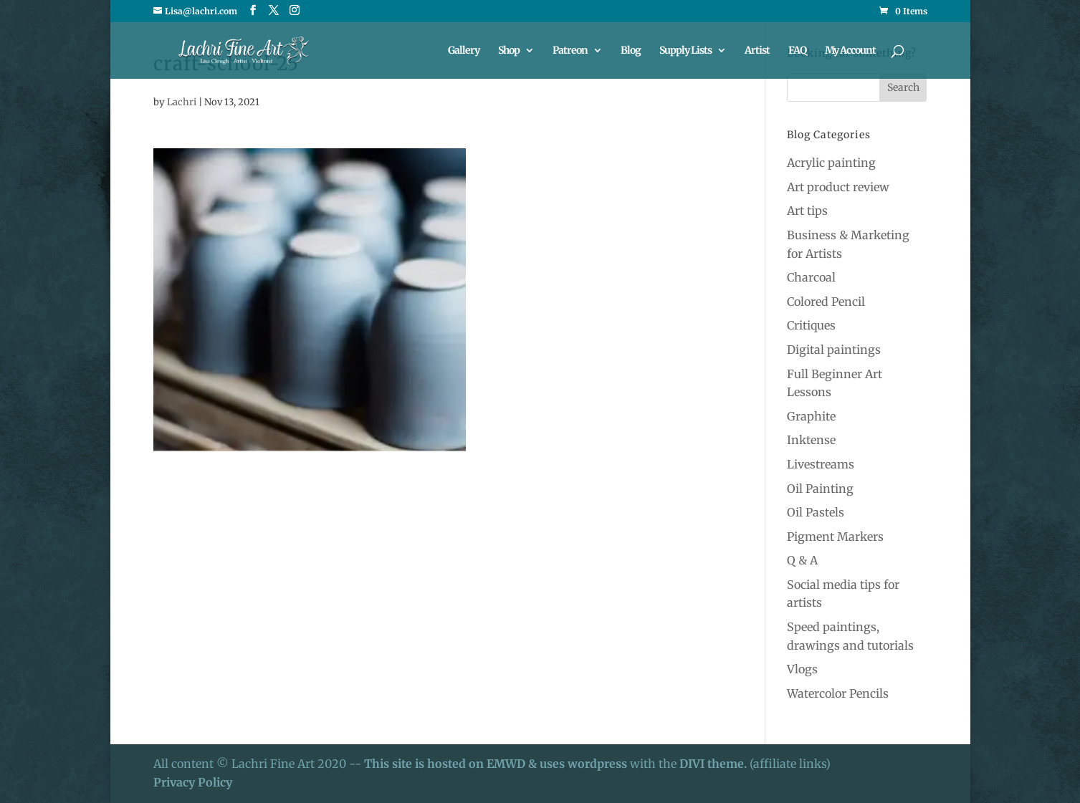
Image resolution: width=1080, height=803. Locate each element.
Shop (509, 51)
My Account (850, 51)
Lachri (181, 102)
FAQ (797, 51)
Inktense (811, 440)
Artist (757, 51)
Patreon (570, 51)
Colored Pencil (826, 301)
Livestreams (820, 464)
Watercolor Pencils (838, 693)
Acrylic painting (831, 162)
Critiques (811, 325)
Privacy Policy (192, 782)
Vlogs (802, 669)
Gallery (463, 51)
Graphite (811, 416)
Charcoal (811, 277)
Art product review (838, 187)
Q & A (802, 560)
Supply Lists (685, 51)
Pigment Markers (835, 536)
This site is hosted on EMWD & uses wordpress (495, 763)
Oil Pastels (815, 512)
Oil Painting (820, 488)
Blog (631, 51)
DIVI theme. (714, 763)
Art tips (807, 210)
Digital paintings (834, 349)
